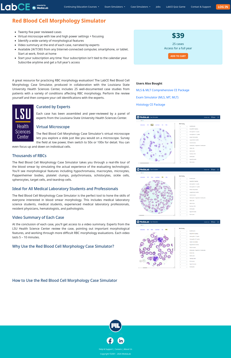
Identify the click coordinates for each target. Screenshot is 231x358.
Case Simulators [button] (140, 6)
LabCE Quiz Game (176, 6)
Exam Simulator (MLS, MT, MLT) (157, 97)
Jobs (158, 6)
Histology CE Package (150, 105)
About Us (128, 349)
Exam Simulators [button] (114, 6)
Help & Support (106, 349)
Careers (118, 349)
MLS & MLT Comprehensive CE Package (162, 90)
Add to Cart (178, 56)
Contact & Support (201, 6)
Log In (223, 7)
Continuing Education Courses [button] (80, 6)
